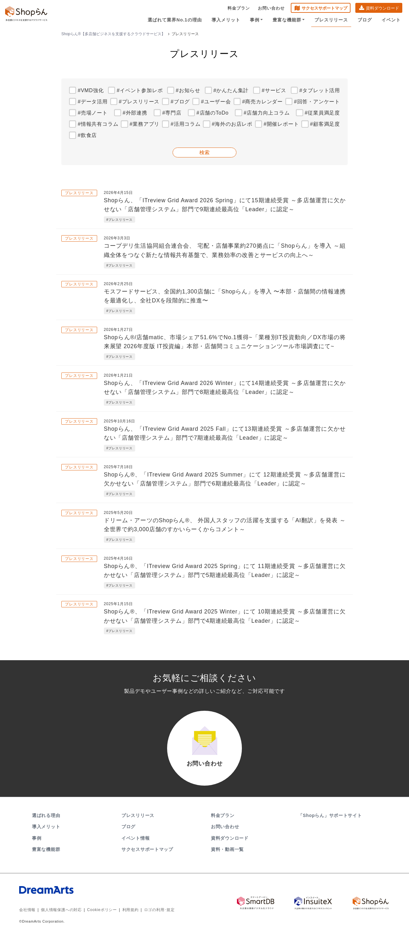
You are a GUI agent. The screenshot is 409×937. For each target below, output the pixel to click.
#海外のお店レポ (232, 124)
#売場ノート (93, 113)
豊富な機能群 (289, 19)
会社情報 (27, 910)
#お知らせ (188, 90)
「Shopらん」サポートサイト (330, 815)
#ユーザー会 (216, 101)
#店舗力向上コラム (266, 113)
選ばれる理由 (46, 815)
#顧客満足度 (325, 124)
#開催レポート (281, 124)
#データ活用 (93, 101)
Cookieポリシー (102, 910)
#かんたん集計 (231, 90)
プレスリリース (331, 19)
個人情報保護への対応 (61, 910)
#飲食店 (87, 135)
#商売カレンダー (262, 101)
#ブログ (180, 101)
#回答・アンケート (317, 101)
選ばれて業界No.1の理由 (175, 19)
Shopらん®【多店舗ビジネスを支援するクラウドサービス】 (113, 34)
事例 (256, 19)
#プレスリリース (139, 101)
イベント (391, 19)
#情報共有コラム (98, 124)
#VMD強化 (91, 90)
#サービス (274, 90)
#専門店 (171, 113)
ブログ (365, 19)
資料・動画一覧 (227, 849)
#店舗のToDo (213, 113)
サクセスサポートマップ (324, 8)
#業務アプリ (144, 124)
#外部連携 (135, 113)
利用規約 (130, 910)
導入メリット (226, 19)
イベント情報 (135, 838)
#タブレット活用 (319, 90)
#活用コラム (186, 124)
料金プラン (239, 8)
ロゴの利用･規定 (159, 910)
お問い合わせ (271, 8)
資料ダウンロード (382, 8)
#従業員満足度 (322, 113)
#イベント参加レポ (140, 90)
